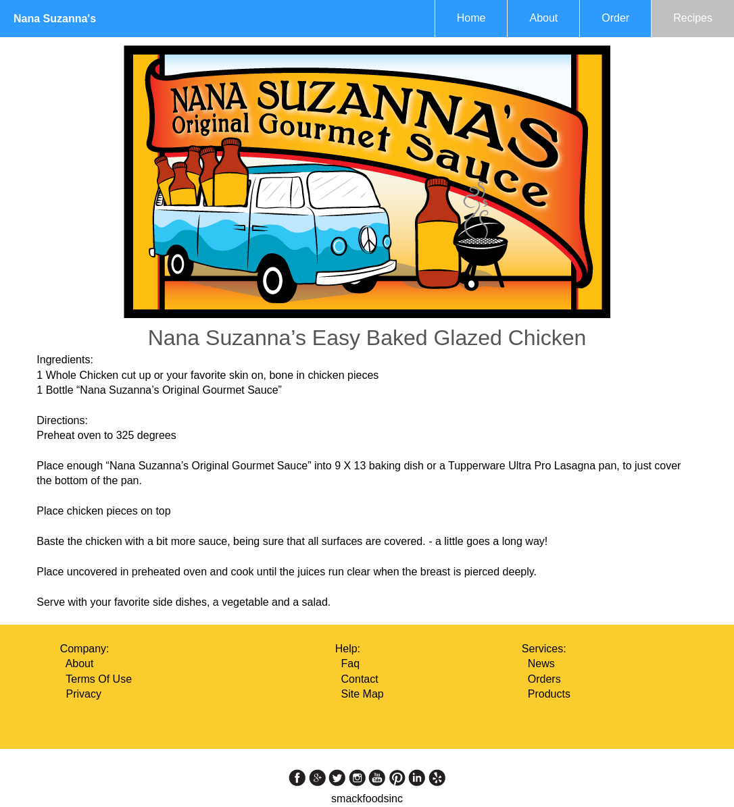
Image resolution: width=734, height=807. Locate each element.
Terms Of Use (99, 679)
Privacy (83, 694)
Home (471, 18)
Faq (350, 663)
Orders (544, 679)
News (541, 663)
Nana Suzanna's (55, 18)
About (543, 18)
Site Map (362, 694)
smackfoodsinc (367, 798)
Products (549, 694)
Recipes (692, 18)
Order (615, 18)
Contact (359, 679)
